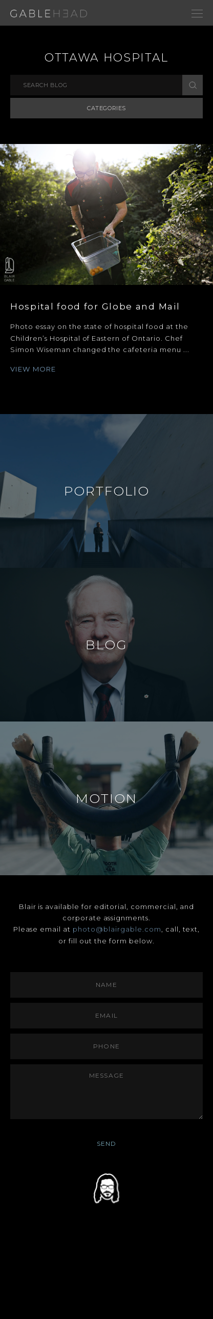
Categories (106, 108)
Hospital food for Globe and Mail (95, 306)
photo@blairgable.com (117, 929)
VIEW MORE (33, 369)
